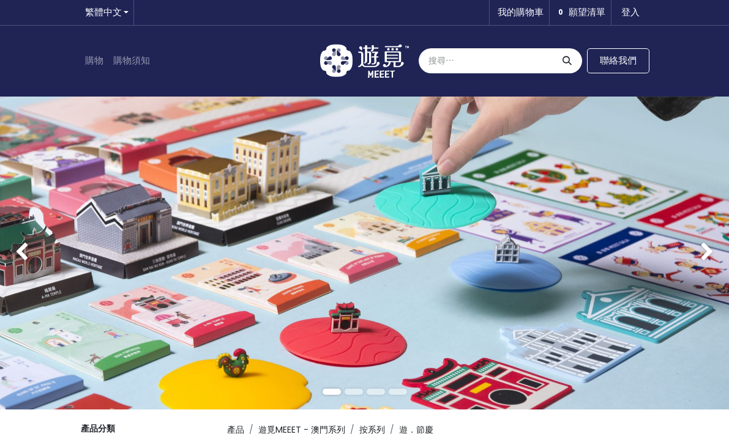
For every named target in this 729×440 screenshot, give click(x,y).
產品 (235, 430)
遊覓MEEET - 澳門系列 (301, 430)
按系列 (372, 430)
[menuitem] (94, 61)
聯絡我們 (618, 60)
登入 (630, 12)
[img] (29, 253)
